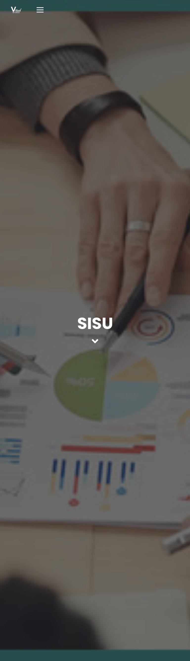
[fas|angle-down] (95, 341)
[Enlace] (16, 10)
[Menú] (40, 10)
